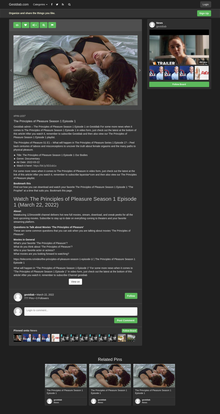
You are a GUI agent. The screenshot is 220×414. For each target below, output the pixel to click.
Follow (131, 295)
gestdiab (58, 400)
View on (75, 281)
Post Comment (126, 320)
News (33, 330)
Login (206, 4)
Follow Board (129, 330)
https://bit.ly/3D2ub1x (45, 165)
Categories (40, 4)
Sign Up (204, 13)
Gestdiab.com (19, 4)
